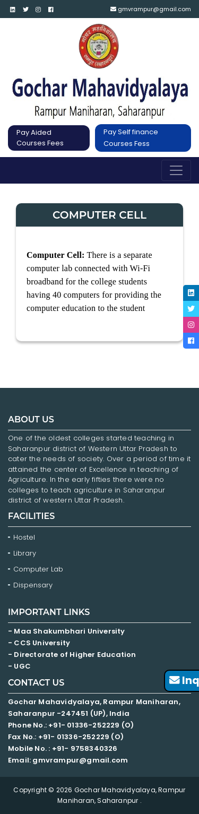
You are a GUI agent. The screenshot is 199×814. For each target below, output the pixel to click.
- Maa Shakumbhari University (67, 631)
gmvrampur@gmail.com (150, 9)
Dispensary (33, 585)
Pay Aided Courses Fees (40, 137)
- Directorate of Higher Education (73, 655)
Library (24, 553)
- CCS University (39, 643)
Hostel (24, 537)
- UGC (19, 666)
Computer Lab (39, 569)
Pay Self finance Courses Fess (130, 138)
